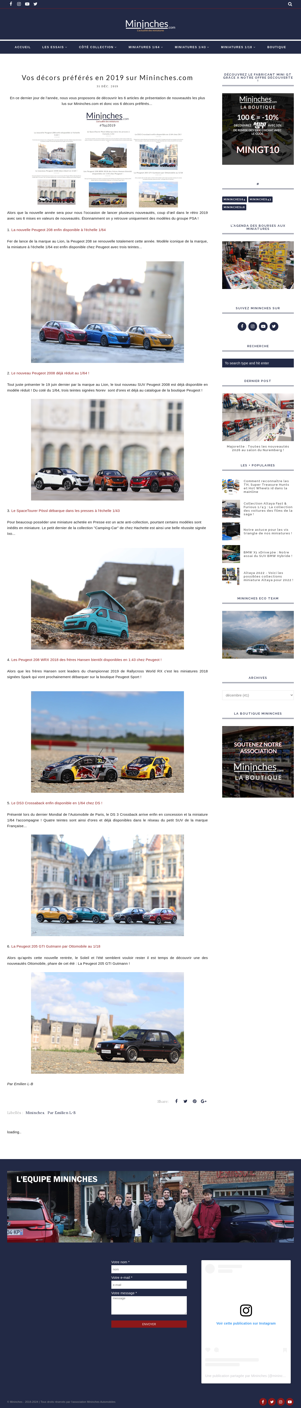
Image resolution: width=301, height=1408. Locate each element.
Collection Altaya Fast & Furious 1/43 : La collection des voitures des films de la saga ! (268, 509)
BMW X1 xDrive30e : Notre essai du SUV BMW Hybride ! (268, 554)
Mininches (35, 1112)
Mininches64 (235, 199)
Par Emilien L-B (62, 1112)
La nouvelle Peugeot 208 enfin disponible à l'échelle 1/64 (58, 230)
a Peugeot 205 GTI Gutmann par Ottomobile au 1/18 (55, 946)
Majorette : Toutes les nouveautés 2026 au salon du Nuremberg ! (258, 448)
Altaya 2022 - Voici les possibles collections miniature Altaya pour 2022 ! (268, 576)
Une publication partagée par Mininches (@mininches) (247, 1376)
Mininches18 (234, 207)
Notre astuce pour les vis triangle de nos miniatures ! (268, 531)
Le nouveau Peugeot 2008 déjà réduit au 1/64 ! (51, 373)
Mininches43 (260, 199)
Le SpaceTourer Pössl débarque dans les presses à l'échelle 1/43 (66, 511)
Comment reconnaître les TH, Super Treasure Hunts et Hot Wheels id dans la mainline (266, 486)
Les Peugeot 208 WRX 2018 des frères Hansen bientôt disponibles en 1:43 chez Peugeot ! (87, 660)
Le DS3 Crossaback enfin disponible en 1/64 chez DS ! (57, 803)
